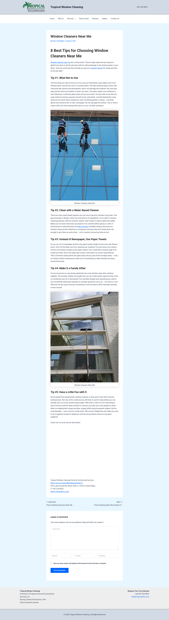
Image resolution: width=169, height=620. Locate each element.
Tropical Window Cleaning (66, 7)
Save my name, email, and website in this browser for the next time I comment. (79, 563)
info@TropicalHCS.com (140, 597)
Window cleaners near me (60, 62)
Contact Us (115, 19)
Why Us (61, 19)
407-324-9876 (142, 7)
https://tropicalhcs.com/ (60, 492)
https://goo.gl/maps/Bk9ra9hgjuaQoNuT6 (67, 483)
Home (52, 19)
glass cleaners (83, 227)
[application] (75, 18)
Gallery (104, 19)
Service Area (84, 19)
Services (71, 18)
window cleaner (97, 68)
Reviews (95, 19)
